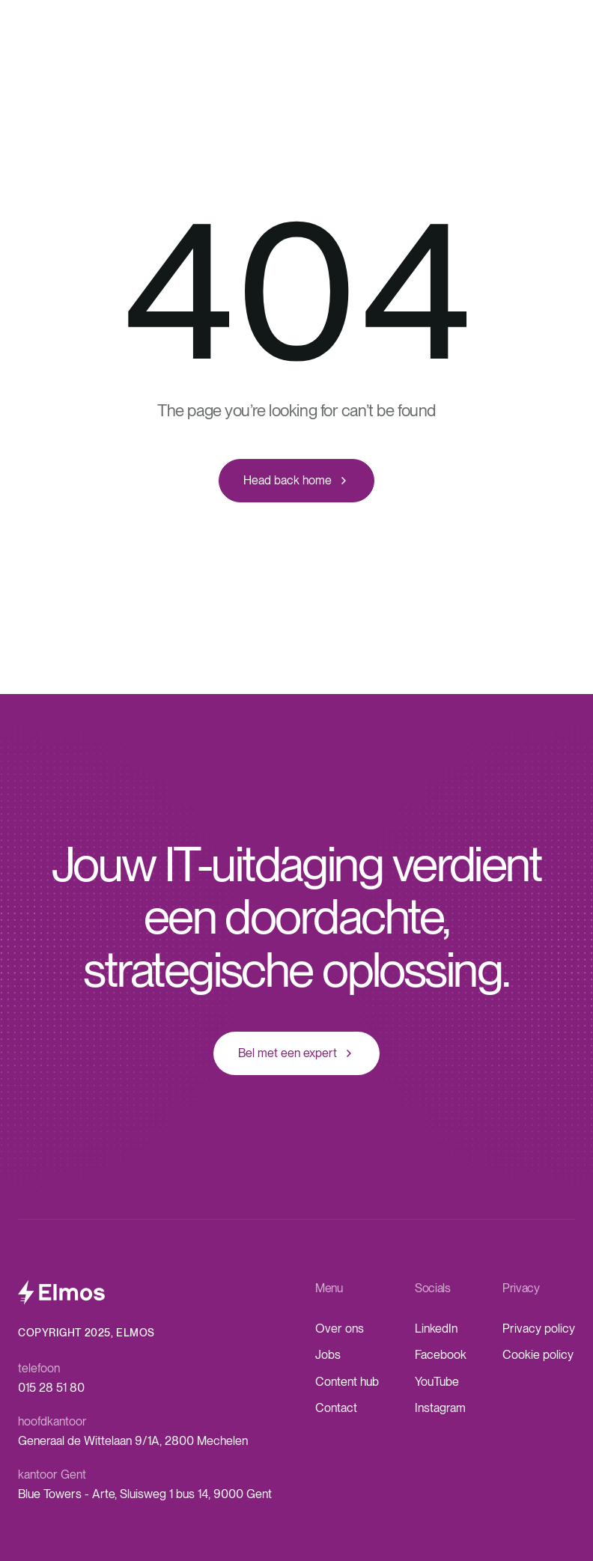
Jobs (328, 1355)
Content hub (347, 1382)
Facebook (440, 1355)
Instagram (440, 1408)
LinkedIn (436, 1328)
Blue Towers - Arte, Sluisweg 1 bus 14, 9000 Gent (145, 1494)
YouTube (437, 1382)
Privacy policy (538, 1328)
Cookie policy (538, 1355)
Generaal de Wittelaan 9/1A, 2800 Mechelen (133, 1441)
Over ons (339, 1328)
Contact (336, 1408)
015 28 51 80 (51, 1388)
